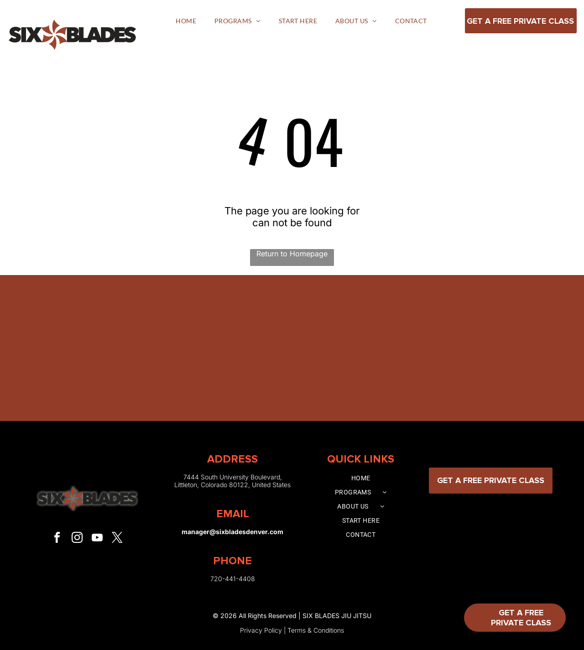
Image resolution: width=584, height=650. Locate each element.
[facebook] (57, 539)
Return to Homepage (292, 253)
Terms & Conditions (315, 630)
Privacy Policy (261, 630)
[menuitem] (186, 21)
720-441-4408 (232, 578)
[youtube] (97, 539)
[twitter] (117, 539)
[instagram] (77, 539)
